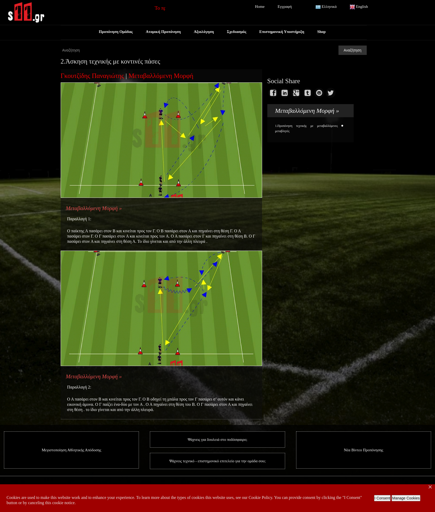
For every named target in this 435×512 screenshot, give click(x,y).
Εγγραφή (285, 6)
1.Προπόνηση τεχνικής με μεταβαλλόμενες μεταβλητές (306, 128)
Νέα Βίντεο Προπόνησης (363, 450)
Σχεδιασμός (236, 32)
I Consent (382, 498)
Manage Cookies (406, 498)
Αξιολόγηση (204, 32)
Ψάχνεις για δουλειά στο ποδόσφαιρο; (217, 439)
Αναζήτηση (352, 50)
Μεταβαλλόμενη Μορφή (160, 75)
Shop (321, 32)
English (359, 7)
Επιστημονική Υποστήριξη (281, 32)
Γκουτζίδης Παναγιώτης (92, 75)
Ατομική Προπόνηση (163, 32)
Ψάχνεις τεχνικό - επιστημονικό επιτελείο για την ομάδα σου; (217, 461)
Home (260, 6)
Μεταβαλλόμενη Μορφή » (94, 208)
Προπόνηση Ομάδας (116, 32)
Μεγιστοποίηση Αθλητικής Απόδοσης (71, 450)
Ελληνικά (326, 7)
